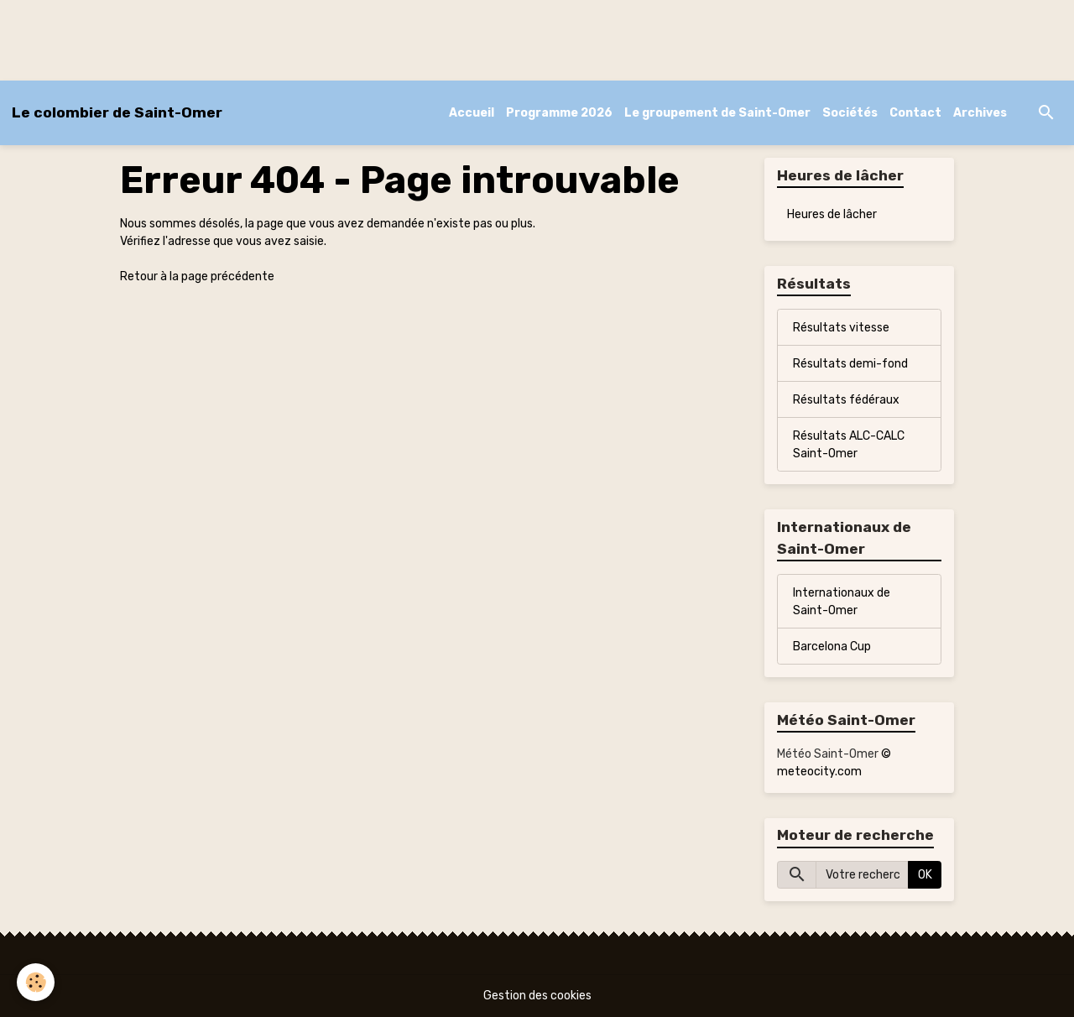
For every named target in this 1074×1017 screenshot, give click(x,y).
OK (925, 875)
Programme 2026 (559, 113)
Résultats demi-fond (850, 364)
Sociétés (850, 113)
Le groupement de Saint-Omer (717, 113)
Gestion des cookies (537, 995)
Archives (980, 113)
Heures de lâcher (832, 214)
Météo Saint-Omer (827, 754)
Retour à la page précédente (197, 276)
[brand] (117, 112)
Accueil (471, 113)
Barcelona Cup (832, 646)
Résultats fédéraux (846, 400)
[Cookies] (36, 982)
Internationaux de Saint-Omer (841, 602)
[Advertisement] (305, 38)
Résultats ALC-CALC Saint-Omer (849, 445)
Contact (915, 113)
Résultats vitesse (841, 328)
